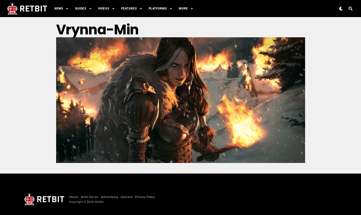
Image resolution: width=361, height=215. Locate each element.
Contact (127, 197)
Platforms (158, 8)
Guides (80, 8)
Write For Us (89, 197)
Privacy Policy (145, 197)
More (183, 8)
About (73, 197)
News (58, 8)
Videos (103, 8)
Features (129, 8)
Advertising (109, 197)
